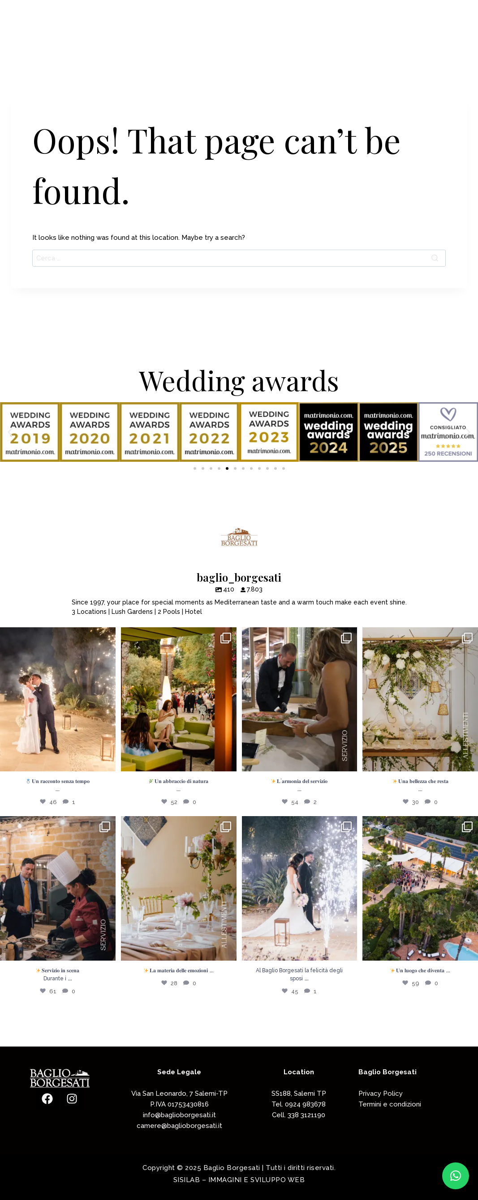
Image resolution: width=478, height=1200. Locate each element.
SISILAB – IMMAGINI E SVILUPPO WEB (239, 1180)
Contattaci (421, 40)
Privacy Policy (380, 1093)
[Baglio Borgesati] (51, 39)
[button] (10, 432)
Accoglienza (304, 40)
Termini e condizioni (389, 1104)
